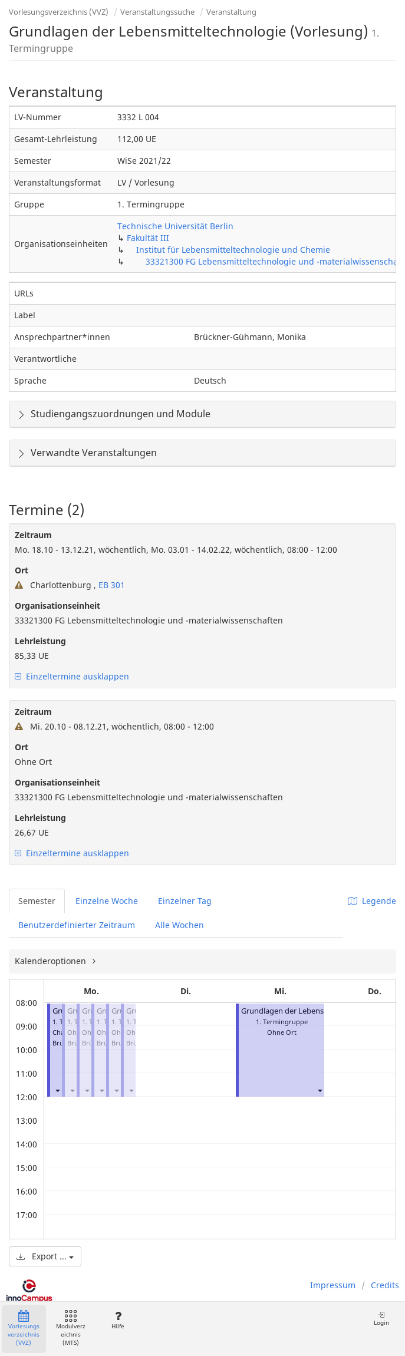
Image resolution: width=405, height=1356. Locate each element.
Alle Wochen (179, 925)
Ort (21, 570)
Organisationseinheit (57, 605)
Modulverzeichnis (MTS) (70, 1329)
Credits (385, 1285)
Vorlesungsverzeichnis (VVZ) (58, 11)
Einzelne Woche (106, 900)
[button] (57, 1090)
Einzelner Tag (185, 900)
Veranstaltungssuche (157, 11)
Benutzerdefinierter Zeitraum (76, 925)
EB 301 (110, 584)
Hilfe (118, 1320)
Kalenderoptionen (51, 960)
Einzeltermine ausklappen (72, 676)
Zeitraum (33, 534)
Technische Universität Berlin (175, 226)
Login (381, 1319)
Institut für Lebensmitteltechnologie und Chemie (233, 249)
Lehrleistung (40, 640)
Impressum (332, 1285)
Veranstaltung (231, 11)
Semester (36, 900)
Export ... (45, 1256)
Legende (372, 900)
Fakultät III (148, 237)
